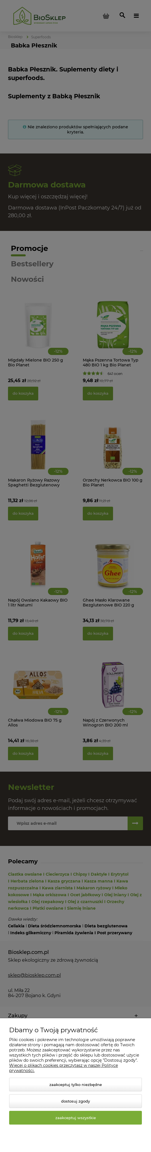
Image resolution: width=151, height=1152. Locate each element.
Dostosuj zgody (75, 1101)
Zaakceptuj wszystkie (75, 1117)
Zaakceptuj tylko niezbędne (75, 1084)
